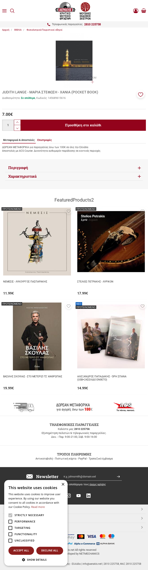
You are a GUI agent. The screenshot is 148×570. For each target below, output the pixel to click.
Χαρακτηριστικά (22, 176)
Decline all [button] (49, 550)
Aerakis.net (13, 527)
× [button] (62, 484)
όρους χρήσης (98, 484)
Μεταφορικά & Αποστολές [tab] (19, 140)
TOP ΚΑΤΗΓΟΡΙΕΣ (17, 509)
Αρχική (5, 30)
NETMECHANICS (89, 553)
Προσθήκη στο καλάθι (83, 125)
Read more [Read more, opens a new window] (38, 507)
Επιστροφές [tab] (44, 140)
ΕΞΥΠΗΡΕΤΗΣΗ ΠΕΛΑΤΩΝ (23, 518)
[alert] (36, 523)
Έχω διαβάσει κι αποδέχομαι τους (78, 484)
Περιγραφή (18, 167)
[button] (141, 94)
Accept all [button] (21, 550)
